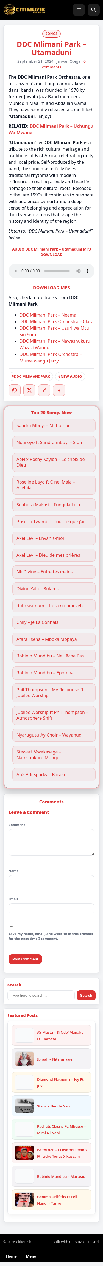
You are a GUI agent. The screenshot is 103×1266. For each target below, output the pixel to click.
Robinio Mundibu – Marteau (61, 1180)
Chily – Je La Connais (37, 622)
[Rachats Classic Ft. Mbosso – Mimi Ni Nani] (24, 1133)
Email (13, 903)
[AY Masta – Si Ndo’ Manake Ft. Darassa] (24, 1039)
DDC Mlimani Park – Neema (48, 315)
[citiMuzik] (24, 10)
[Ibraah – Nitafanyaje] (24, 1063)
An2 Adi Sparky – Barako (41, 775)
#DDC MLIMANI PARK (31, 376)
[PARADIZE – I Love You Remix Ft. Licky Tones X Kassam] (24, 1156)
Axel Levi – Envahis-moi (40, 538)
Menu (31, 1260)
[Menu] (79, 10)
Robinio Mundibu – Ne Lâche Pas (50, 656)
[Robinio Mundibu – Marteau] (24, 1180)
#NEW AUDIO (70, 376)
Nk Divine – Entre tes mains (44, 572)
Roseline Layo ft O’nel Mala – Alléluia (45, 485)
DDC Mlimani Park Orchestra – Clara (56, 321)
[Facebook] (59, 390)
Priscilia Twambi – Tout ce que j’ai (50, 522)
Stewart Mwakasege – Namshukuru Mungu (38, 755)
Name (14, 875)
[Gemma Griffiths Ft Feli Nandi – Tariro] (24, 1203)
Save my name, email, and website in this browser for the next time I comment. (51, 940)
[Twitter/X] (29, 390)
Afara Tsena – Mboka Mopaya (46, 639)
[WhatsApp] (15, 390)
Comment (17, 825)
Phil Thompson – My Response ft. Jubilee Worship (50, 693)
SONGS (51, 33)
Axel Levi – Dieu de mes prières (48, 555)
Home (11, 1260)
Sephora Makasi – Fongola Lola (48, 505)
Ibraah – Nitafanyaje (55, 1063)
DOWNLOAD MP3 (51, 288)
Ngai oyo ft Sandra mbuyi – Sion (49, 442)
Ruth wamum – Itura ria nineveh (49, 606)
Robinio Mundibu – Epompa (45, 673)
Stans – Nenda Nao (53, 1110)
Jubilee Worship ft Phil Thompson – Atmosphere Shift (52, 715)
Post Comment (25, 963)
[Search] (94, 10)
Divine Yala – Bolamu (37, 589)
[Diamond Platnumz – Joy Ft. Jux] (24, 1086)
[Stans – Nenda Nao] (24, 1110)
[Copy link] (44, 390)
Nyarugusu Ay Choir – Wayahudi (49, 735)
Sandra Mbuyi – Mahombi (42, 425)
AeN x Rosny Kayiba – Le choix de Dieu (50, 462)
